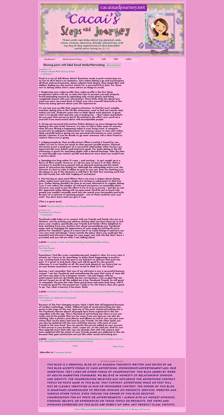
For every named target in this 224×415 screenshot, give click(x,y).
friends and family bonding (70, 242)
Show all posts (113, 65)
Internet (119, 339)
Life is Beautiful (77, 292)
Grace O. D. (126, 409)
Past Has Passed (47, 248)
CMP (103, 59)
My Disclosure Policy (72, 59)
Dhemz (135, 409)
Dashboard (50, 59)
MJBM (128, 59)
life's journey (92, 292)
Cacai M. (146, 409)
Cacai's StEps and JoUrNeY (86, 409)
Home (75, 346)
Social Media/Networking (92, 206)
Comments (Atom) (62, 352)
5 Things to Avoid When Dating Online (57, 72)
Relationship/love (55, 206)
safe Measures (72, 206)
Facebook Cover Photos (50, 212)
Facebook (51, 242)
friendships (62, 292)
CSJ (91, 59)
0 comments (46, 74)
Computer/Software (56, 339)
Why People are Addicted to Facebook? (57, 298)
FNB (116, 59)
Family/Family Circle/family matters (85, 339)
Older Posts (118, 347)
